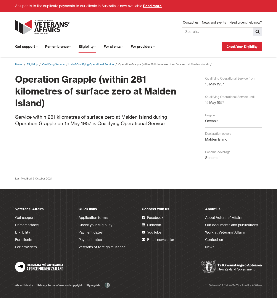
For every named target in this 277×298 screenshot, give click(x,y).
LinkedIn (151, 225)
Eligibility (87, 46)
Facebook (152, 217)
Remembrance (58, 46)
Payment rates (90, 239)
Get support (26, 46)
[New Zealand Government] (231, 266)
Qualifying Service (53, 64)
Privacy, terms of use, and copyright (59, 285)
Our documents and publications (231, 225)
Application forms (93, 217)
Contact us (191, 22)
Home (18, 64)
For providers (143, 46)
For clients (113, 46)
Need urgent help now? (245, 22)
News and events (214, 22)
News (209, 247)
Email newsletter (158, 239)
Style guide (93, 285)
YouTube (151, 232)
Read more (152, 6)
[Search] (257, 31)
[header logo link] (43, 27)
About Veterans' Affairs (223, 217)
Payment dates (91, 232)
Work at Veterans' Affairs (225, 232)
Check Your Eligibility (242, 46)
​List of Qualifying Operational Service (91, 64)
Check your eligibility (95, 225)
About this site (24, 285)
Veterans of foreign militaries (102, 247)
